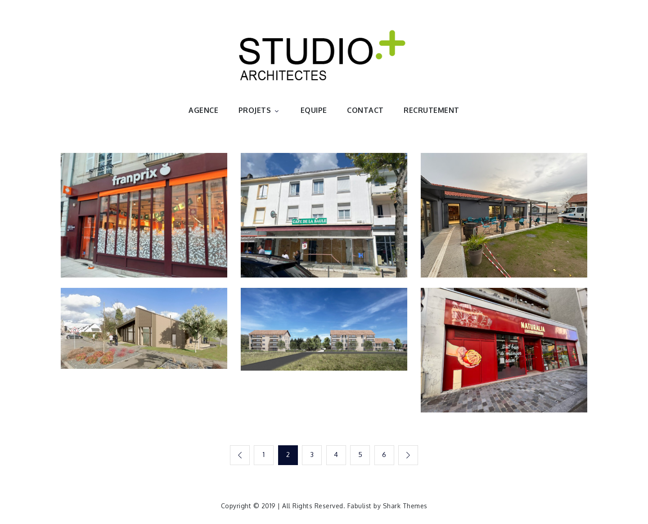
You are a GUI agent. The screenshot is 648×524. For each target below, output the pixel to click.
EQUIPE (314, 110)
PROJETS (259, 110)
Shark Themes (405, 506)
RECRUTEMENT (431, 110)
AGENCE (203, 110)
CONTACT (365, 110)
